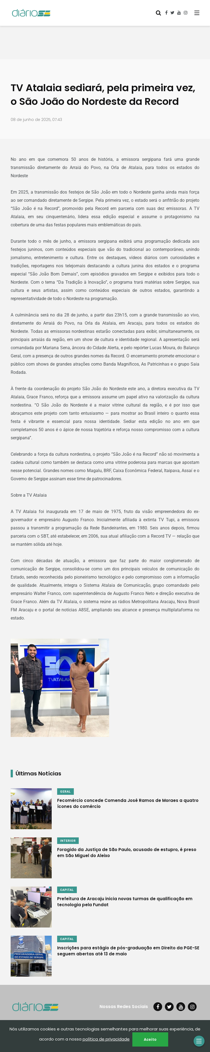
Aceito (150, 1039)
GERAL (65, 791)
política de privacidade (106, 1039)
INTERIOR (68, 841)
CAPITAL (67, 890)
